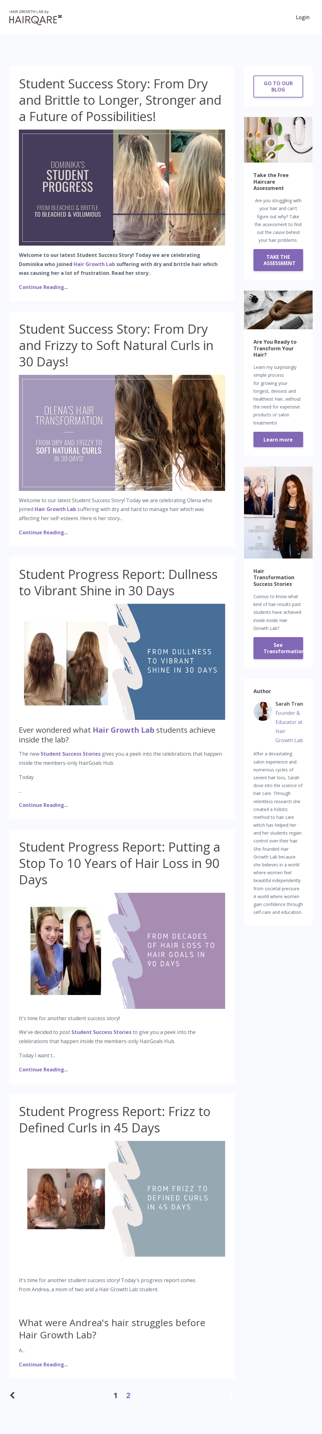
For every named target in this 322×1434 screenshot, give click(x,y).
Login (302, 17)
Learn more (278, 439)
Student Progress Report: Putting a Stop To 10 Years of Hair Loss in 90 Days (119, 863)
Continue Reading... (43, 287)
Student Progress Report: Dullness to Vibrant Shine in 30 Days (118, 582)
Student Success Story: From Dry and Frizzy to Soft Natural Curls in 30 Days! (116, 345)
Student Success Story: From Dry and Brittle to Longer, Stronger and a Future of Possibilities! (120, 100)
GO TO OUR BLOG (278, 86)
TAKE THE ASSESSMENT (280, 260)
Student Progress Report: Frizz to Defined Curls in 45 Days (115, 1119)
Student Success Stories (71, 753)
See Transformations (283, 648)
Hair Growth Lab (94, 264)
